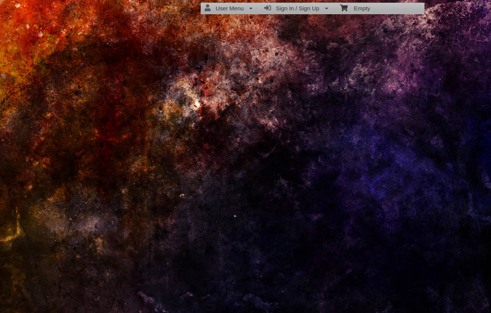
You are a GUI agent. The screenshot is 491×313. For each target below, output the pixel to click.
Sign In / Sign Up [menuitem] (296, 8)
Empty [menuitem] (355, 8)
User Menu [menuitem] (229, 8)
